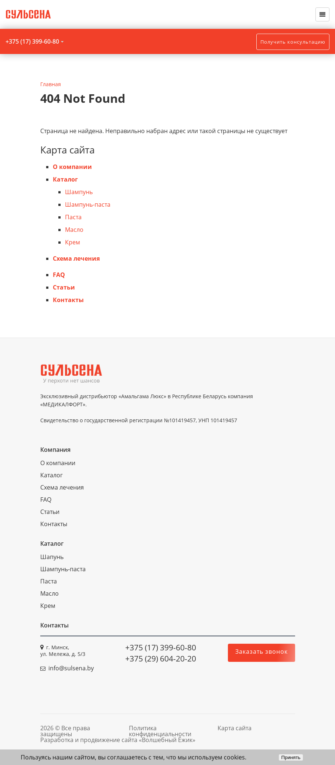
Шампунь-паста (87, 204)
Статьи (64, 287)
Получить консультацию (292, 41)
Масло (74, 230)
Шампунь (79, 192)
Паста (73, 217)
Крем (72, 242)
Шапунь (52, 557)
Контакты (68, 300)
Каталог (65, 179)
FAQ (59, 275)
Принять (290, 757)
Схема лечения (76, 258)
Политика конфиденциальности (160, 731)
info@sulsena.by (71, 668)
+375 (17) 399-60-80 (32, 41)
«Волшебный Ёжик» (167, 740)
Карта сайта (235, 728)
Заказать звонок (261, 651)
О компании (72, 167)
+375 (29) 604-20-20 (160, 658)
